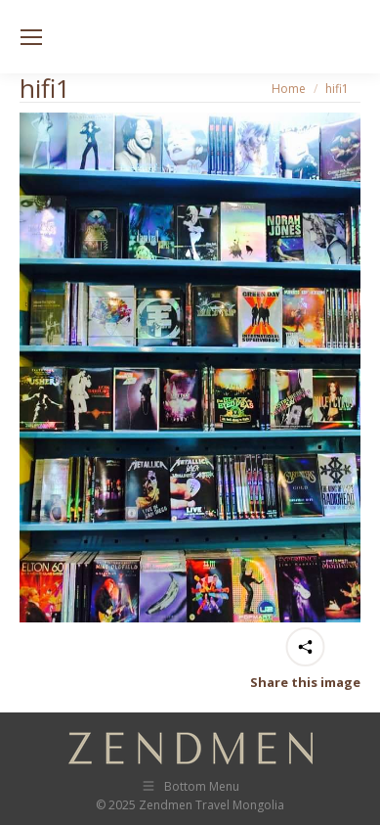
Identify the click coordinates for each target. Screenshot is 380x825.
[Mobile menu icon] (31, 37)
